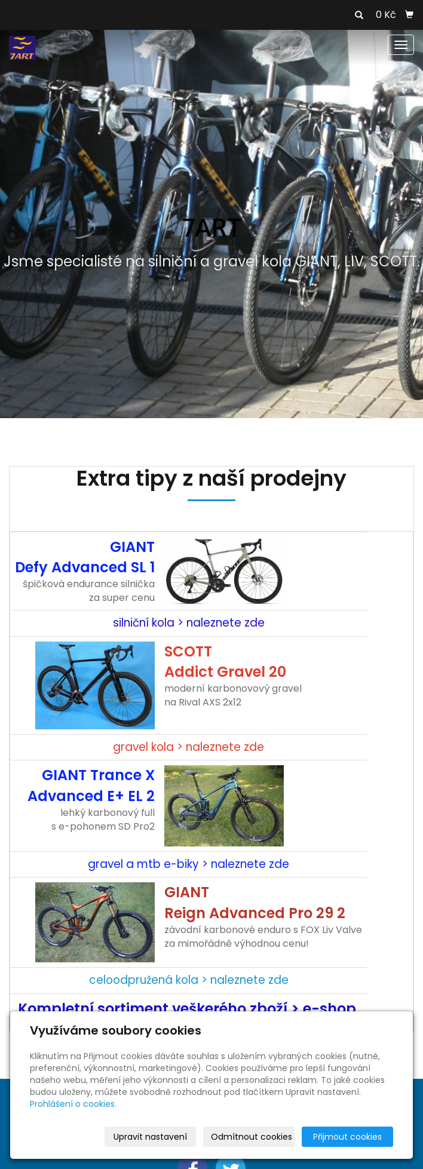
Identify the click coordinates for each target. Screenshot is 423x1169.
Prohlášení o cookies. (73, 1104)
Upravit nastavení (150, 1137)
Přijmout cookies (347, 1137)
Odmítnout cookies (251, 1137)
